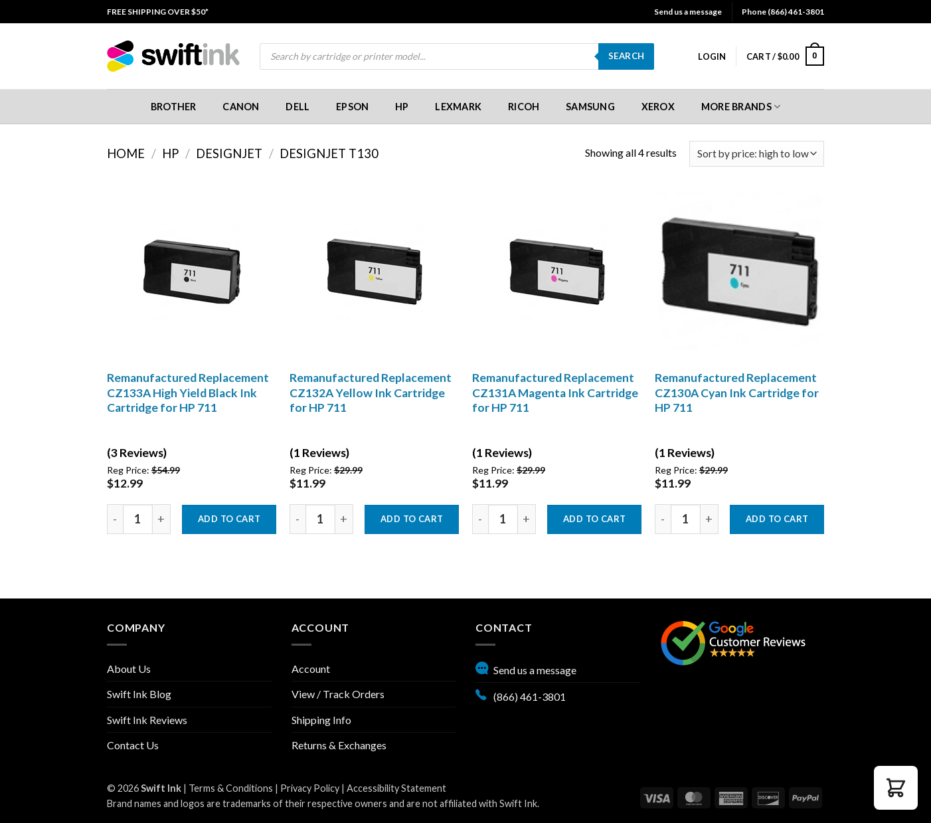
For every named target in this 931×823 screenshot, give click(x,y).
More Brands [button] (741, 106)
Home (126, 153)
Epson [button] (352, 106)
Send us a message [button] (688, 12)
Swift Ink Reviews (147, 719)
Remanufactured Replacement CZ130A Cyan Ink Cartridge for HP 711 (737, 393)
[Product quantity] (138, 519)
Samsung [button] (590, 106)
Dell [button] (297, 106)
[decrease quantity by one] (115, 519)
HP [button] (402, 106)
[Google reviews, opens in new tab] (733, 642)
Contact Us (133, 745)
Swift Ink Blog (139, 693)
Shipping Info (321, 719)
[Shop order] (756, 154)
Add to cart (229, 518)
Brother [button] (174, 106)
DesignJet (229, 153)
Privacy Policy (309, 788)
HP (170, 153)
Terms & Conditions (231, 788)
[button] (712, 56)
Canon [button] (240, 106)
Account (311, 668)
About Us (129, 668)
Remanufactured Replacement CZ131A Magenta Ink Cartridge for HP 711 (555, 393)
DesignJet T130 (329, 153)
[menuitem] (158, 11)
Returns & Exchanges (339, 745)
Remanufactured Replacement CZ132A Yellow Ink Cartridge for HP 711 (371, 393)
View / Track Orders (338, 693)
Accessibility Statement (396, 788)
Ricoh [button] (523, 106)
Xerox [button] (658, 106)
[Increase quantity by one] (162, 519)
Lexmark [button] (458, 106)
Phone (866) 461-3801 (783, 12)
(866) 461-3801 (520, 695)
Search (626, 55)
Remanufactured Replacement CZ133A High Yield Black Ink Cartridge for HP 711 (188, 393)
